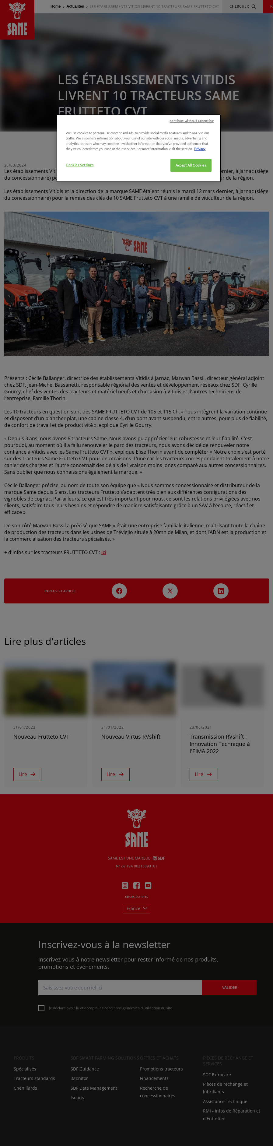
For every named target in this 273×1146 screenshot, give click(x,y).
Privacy (199, 206)
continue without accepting (192, 178)
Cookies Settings (79, 222)
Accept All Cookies (191, 222)
